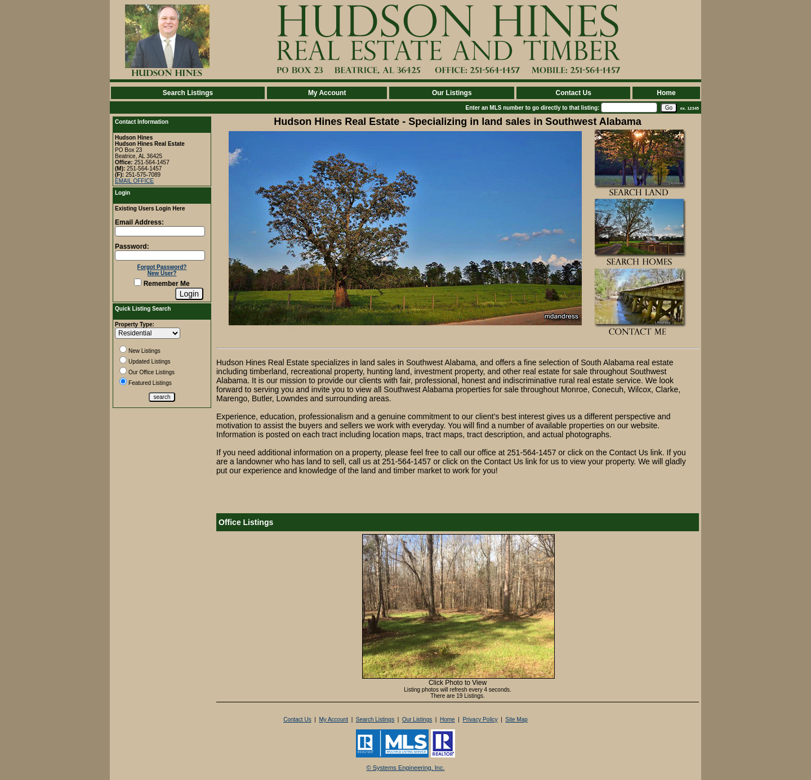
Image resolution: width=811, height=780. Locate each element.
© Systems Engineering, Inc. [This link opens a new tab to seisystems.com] (406, 767)
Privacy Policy (479, 719)
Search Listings (188, 93)
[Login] (189, 294)
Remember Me (161, 284)
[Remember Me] (137, 282)
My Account (327, 93)
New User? (162, 273)
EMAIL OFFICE (134, 181)
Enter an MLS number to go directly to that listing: (533, 108)
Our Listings (452, 93)
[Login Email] (160, 231)
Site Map (516, 719)
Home (666, 93)
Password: (132, 246)
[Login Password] (160, 255)
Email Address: (139, 222)
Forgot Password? (162, 267)
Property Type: (134, 324)
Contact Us (573, 93)
